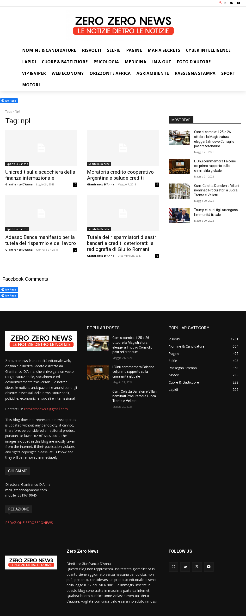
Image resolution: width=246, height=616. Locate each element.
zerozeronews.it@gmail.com (46, 409)
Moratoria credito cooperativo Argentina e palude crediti (120, 175)
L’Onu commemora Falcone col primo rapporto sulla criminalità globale (215, 165)
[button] (220, 2)
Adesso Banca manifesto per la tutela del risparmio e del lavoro (40, 240)
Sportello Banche (17, 164)
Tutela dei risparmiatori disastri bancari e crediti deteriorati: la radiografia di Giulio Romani (122, 243)
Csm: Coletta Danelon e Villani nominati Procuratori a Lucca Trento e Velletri (216, 190)
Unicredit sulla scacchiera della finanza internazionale (40, 175)
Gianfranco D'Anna (19, 184)
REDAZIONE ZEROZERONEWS (29, 522)
